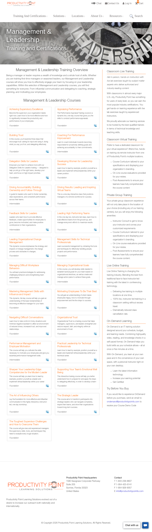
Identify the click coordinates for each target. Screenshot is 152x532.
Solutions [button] (59, 16)
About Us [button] (97, 16)
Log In (127, 3)
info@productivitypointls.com (130, 491)
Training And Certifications (30, 16)
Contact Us (112, 3)
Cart (139, 2)
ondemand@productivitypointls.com (123, 402)
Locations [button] (78, 16)
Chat (96, 3)
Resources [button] (116, 16)
